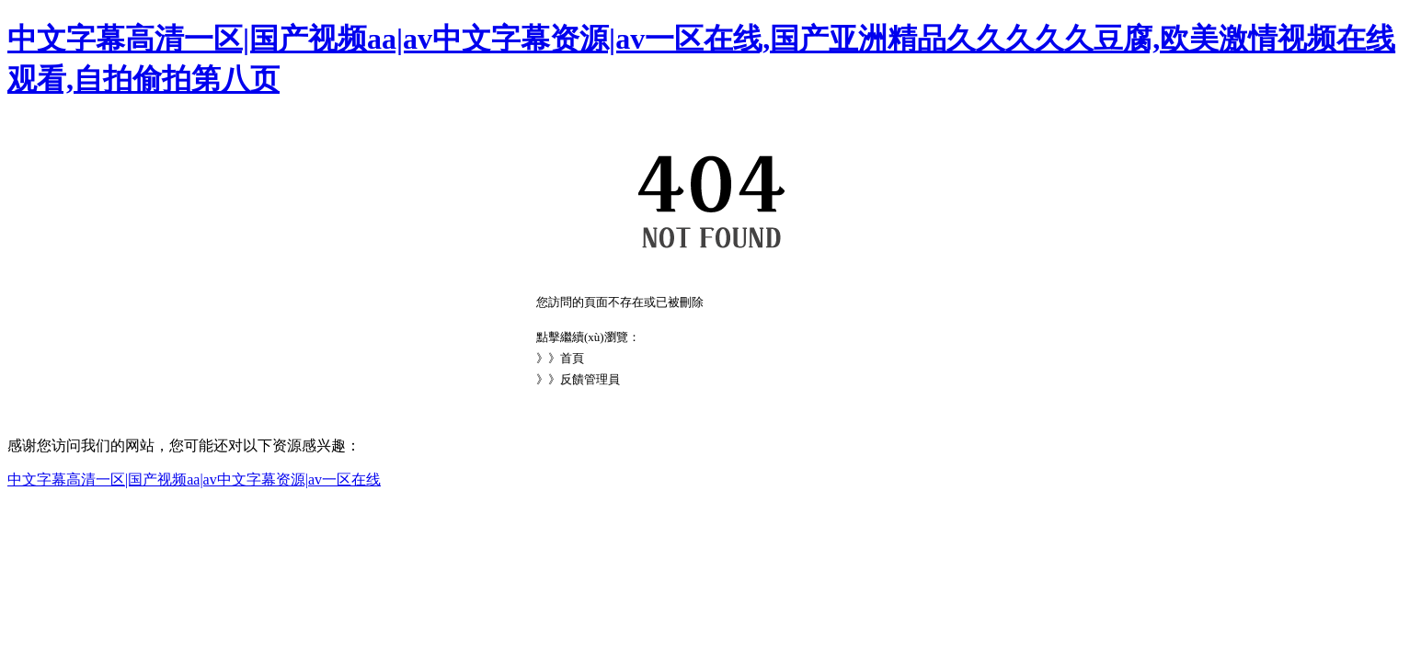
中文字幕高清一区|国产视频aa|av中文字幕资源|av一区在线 (194, 479)
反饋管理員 (590, 379)
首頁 (572, 358)
